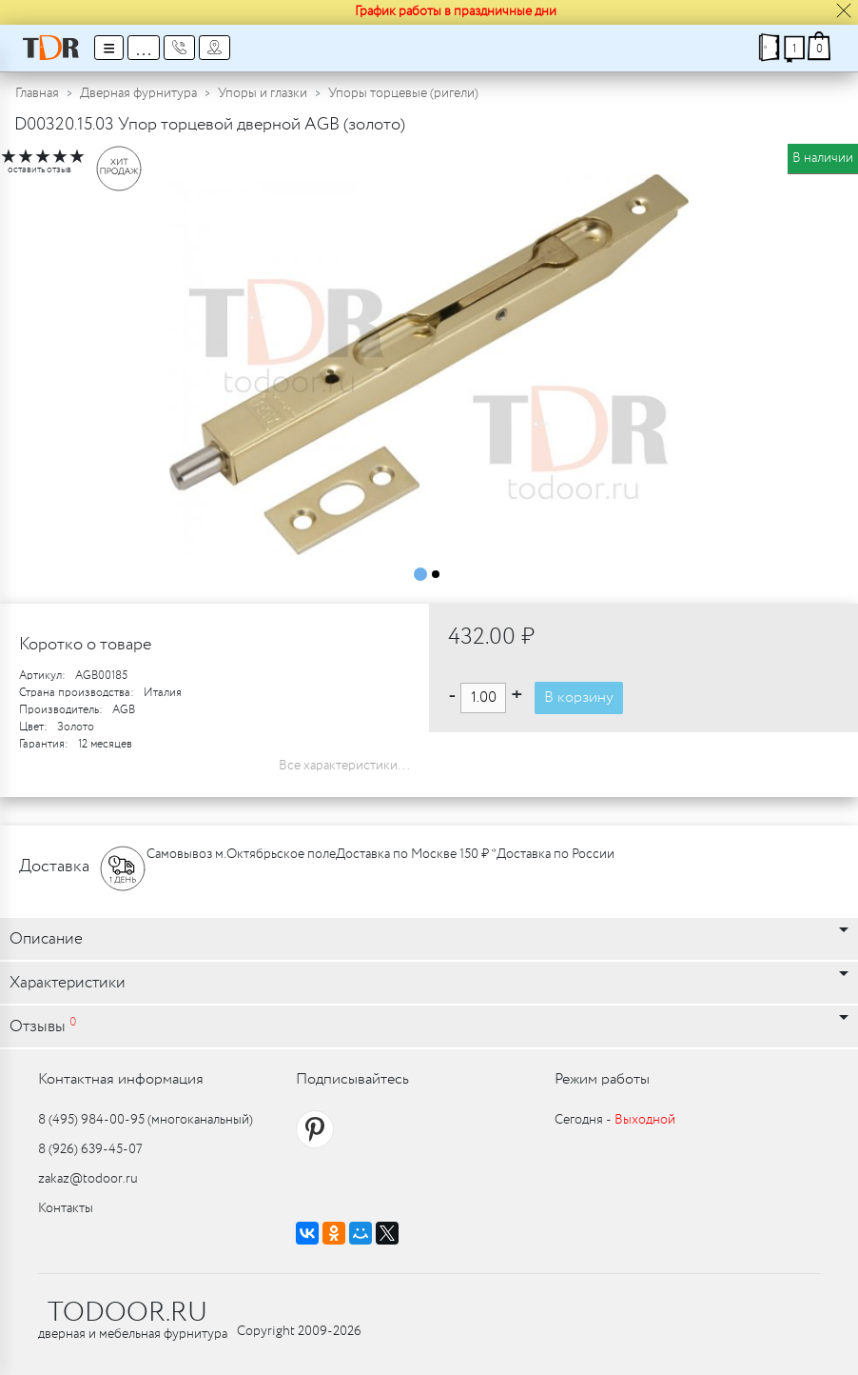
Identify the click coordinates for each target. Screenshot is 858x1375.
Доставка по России (555, 854)
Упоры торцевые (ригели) (403, 93)
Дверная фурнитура (138, 93)
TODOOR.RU (127, 1313)
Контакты (65, 1208)
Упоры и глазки (262, 93)
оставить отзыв (39, 170)
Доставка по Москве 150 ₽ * (416, 854)
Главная (37, 93)
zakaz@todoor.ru (88, 1178)
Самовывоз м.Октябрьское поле (241, 854)
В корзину (579, 697)
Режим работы (602, 1079)
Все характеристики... (344, 765)
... (143, 47)
